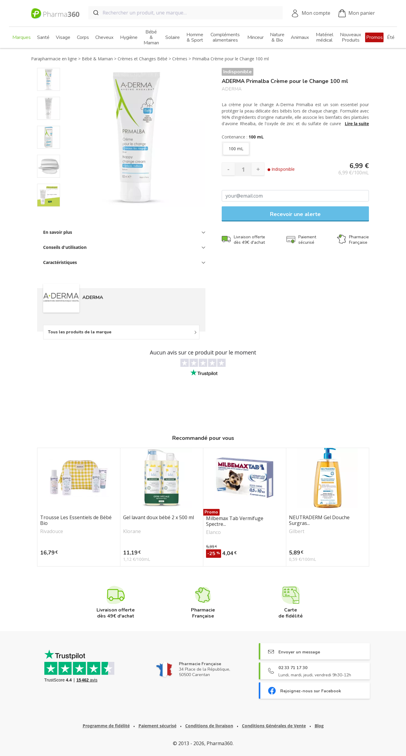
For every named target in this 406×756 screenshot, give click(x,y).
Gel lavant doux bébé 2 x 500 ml (158, 518)
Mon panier (356, 13)
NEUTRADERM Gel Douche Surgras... (319, 520)
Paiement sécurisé (157, 726)
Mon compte (316, 13)
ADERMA (232, 89)
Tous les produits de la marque (79, 332)
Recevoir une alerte (295, 214)
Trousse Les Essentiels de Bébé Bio (76, 520)
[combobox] (185, 12)
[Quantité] (243, 169)
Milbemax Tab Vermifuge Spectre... (234, 521)
